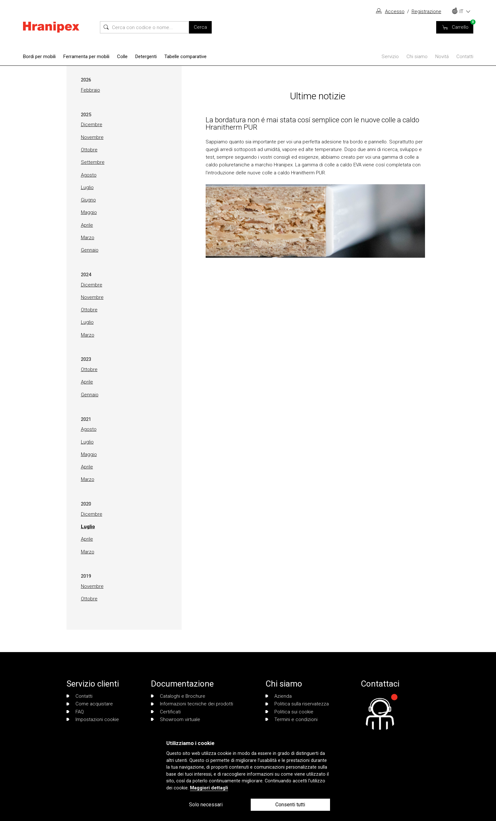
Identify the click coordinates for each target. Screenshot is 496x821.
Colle (122, 56)
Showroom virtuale (175, 719)
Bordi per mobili (39, 56)
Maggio (89, 212)
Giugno (88, 200)
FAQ (75, 712)
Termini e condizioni (291, 719)
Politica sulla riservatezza (297, 704)
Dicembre (91, 124)
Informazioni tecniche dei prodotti (192, 704)
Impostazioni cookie (93, 719)
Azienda (278, 696)
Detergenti (146, 56)
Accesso (395, 11)
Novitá (442, 56)
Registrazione (426, 11)
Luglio (87, 187)
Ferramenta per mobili (86, 56)
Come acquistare (90, 704)
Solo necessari (206, 805)
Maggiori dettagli (209, 788)
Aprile (87, 225)
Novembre (92, 137)
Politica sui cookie (289, 712)
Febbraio (90, 90)
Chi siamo (417, 56)
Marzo (87, 237)
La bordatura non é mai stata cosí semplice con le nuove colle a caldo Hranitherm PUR (312, 123)
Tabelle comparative (185, 56)
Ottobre (89, 150)
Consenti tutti (290, 805)
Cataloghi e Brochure (178, 696)
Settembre (93, 162)
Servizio (390, 56)
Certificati (166, 712)
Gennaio (89, 250)
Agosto (89, 175)
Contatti (464, 56)
